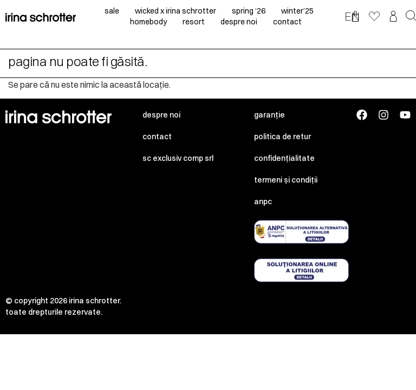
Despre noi (161, 115)
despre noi (238, 22)
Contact (157, 136)
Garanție (269, 115)
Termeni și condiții (285, 180)
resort (194, 22)
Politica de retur (282, 136)
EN (352, 16)
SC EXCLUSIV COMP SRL (177, 158)
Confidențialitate (284, 158)
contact (287, 22)
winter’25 (297, 11)
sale (112, 11)
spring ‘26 (248, 11)
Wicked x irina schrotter (175, 11)
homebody (148, 22)
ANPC (263, 201)
